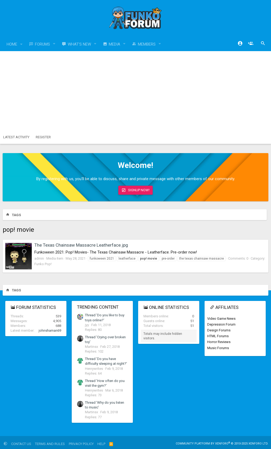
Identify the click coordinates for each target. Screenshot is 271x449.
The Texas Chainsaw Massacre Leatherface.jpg (81, 245)
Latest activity (16, 137)
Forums (42, 44)
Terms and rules (50, 444)
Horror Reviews (219, 342)
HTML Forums (218, 336)
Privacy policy (81, 444)
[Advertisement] (135, 91)
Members (147, 44)
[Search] (263, 43)
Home (12, 44)
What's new (79, 44)
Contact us (21, 444)
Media (114, 44)
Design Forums (219, 330)
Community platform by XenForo (222, 443)
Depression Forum (221, 324)
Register (43, 137)
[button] (21, 44)
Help (101, 444)
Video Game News (221, 319)
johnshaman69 (50, 330)
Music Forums (218, 348)
